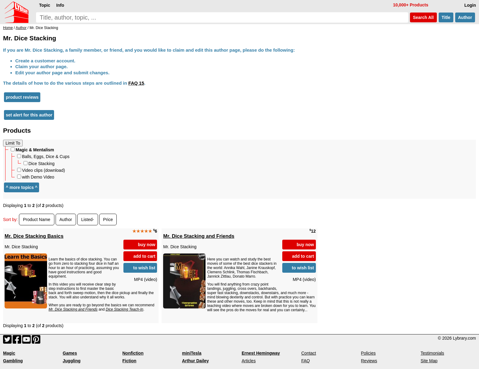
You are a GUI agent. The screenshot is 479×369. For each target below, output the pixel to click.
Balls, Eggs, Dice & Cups (43, 156)
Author (465, 17)
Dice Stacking (39, 163)
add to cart (144, 256)
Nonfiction (133, 353)
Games (70, 353)
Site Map (429, 360)
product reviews (22, 97)
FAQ (305, 360)
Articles (249, 360)
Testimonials (432, 353)
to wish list (144, 267)
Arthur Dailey (195, 360)
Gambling (13, 360)
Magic (9, 353)
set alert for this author (29, 115)
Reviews (369, 360)
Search (423, 17)
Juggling (71, 360)
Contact (308, 353)
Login (470, 5)
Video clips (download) (41, 170)
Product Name (36, 219)
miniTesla (192, 353)
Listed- (87, 219)
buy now (146, 244)
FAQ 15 (136, 83)
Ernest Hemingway (261, 353)
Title (446, 17)
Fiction (129, 360)
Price (108, 219)
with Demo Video (35, 177)
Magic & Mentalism (32, 149)
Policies (368, 353)
